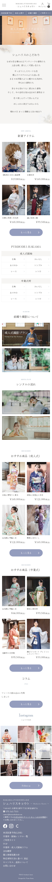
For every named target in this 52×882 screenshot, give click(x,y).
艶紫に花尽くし (33, 538)
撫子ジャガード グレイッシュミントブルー (38, 652)
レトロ (42, 271)
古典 (18, 259)
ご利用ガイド (45, 13)
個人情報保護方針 (11, 854)
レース (18, 271)
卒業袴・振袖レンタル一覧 (15, 836)
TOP (5, 843)
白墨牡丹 (30, 175)
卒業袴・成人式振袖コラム (15, 847)
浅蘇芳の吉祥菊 (8, 653)
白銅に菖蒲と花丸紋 (10, 217)
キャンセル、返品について (15, 862)
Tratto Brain (30, 878)
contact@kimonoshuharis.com (12, 814)
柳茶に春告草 (32, 609)
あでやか (17, 265)
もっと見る (30, 232)
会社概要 (7, 851)
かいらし (41, 259)
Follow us (30, 785)
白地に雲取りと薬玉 (10, 495)
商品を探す (19, 13)
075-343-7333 (12, 811)
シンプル (41, 265)
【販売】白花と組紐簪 (11, 175)
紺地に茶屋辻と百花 (35, 495)
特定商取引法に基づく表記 (15, 858)
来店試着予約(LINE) (12, 832)
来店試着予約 (6, 13)
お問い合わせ (9, 865)
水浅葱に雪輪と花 (9, 538)
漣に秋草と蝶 (32, 218)
